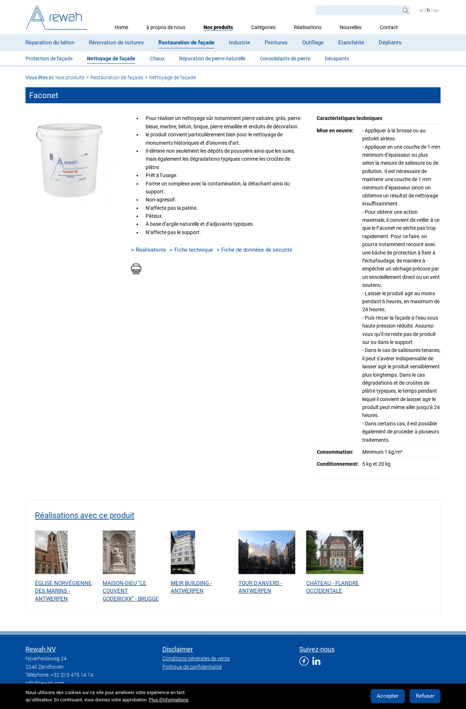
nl (421, 10)
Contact (389, 27)
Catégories (263, 27)
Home (121, 27)
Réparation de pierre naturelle (212, 58)
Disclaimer (177, 649)
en (436, 10)
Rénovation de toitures (116, 42)
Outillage (313, 42)
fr (428, 10)
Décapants (337, 58)
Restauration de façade (186, 42)
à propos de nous (165, 27)
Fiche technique (193, 250)
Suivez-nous (317, 649)
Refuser (425, 696)
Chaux (157, 58)
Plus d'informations (169, 699)
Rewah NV (40, 649)
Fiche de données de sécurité (256, 250)
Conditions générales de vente (196, 658)
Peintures (276, 42)
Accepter (388, 696)
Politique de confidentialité (192, 667)
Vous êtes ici (39, 77)
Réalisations (307, 27)
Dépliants (390, 42)
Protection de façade (48, 58)
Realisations (151, 250)
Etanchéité (351, 42)
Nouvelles (351, 27)
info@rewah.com (44, 683)
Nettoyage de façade (111, 58)
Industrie (239, 42)
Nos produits (218, 27)
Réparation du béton (49, 42)
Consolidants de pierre (285, 58)
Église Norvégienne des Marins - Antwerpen (63, 591)
